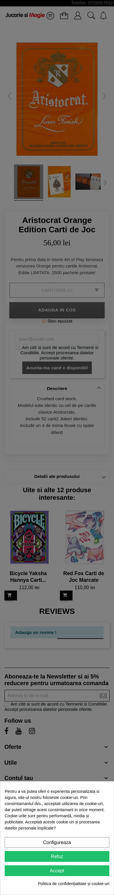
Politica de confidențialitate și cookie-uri (73, 883)
